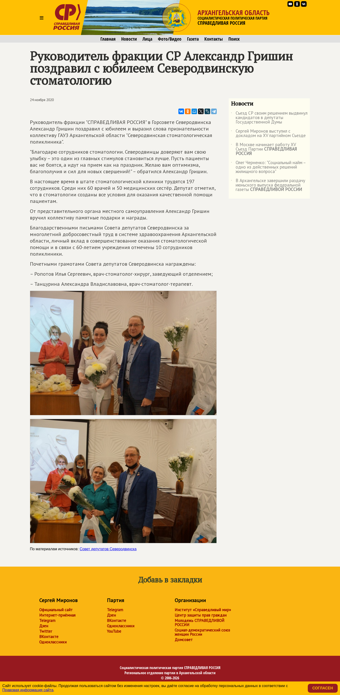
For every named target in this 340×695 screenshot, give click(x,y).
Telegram (47, 620)
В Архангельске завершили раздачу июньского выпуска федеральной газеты (268, 185)
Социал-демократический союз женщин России (202, 632)
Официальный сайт (56, 610)
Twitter (45, 631)
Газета (193, 39)
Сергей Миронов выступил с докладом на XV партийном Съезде (268, 133)
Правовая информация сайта (27, 690)
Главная (108, 39)
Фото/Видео (169, 39)
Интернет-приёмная (57, 615)
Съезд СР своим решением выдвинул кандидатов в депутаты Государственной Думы (269, 118)
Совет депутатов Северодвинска (108, 549)
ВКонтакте (48, 637)
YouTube (114, 631)
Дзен (43, 626)
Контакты (213, 39)
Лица (147, 39)
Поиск (234, 39)
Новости (129, 39)
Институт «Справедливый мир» (203, 610)
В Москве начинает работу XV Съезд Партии (264, 149)
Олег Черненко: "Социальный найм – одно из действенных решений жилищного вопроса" (268, 167)
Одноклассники (53, 642)
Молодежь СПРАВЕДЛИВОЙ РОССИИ (199, 622)
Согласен (322, 688)
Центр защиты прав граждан (201, 615)
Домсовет (184, 640)
